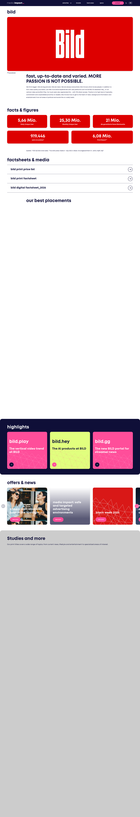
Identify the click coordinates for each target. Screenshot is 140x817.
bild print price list (24, 170)
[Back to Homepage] (15, 3)
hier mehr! (11, 359)
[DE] (130, 3)
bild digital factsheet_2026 (30, 188)
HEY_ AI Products (54, 359)
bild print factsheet (25, 179)
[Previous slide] (3, 401)
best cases (88, 3)
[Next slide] (137, 401)
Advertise (64, 3)
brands (77, 3)
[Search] (126, 3)
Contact (117, 3)
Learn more (17, 414)
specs (100, 3)
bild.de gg (97, 359)
